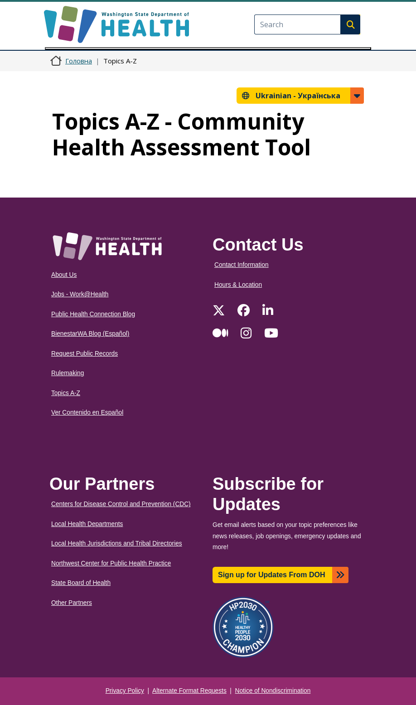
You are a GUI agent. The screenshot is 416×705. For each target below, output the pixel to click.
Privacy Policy (125, 690)
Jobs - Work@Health (79, 294)
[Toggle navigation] (208, 48)
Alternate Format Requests (189, 690)
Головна (78, 60)
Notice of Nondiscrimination (273, 690)
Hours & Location (238, 284)
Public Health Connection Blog (93, 314)
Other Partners (71, 602)
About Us (64, 274)
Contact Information (241, 264)
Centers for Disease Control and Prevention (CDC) (121, 504)
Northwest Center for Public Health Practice (111, 563)
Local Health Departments (87, 524)
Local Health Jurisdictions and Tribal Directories (116, 543)
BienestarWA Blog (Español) (90, 333)
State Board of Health (81, 582)
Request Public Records (84, 353)
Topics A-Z (65, 393)
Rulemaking (67, 373)
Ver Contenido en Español (87, 412)
